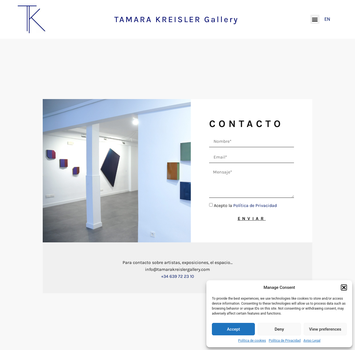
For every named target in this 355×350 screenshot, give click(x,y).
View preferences (325, 329)
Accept (233, 329)
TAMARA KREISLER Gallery (176, 19)
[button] (344, 287)
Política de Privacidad (285, 341)
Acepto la (245, 205)
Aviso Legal (311, 341)
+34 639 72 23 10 (177, 276)
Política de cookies (252, 341)
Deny (279, 329)
